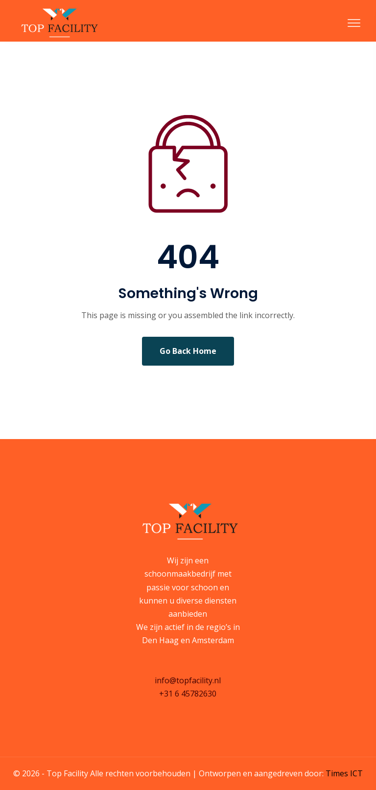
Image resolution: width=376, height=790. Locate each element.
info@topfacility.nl (188, 680)
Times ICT (344, 773)
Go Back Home (188, 351)
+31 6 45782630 (187, 693)
